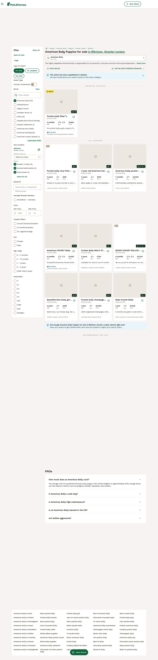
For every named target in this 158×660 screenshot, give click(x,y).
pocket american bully (129, 626)
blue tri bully (98, 642)
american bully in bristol (24, 618)
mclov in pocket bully (128, 650)
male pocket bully (47, 614)
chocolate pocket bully (102, 646)
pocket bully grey (127, 618)
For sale (19, 71)
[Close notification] (143, 75)
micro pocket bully (74, 622)
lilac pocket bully (127, 622)
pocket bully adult (47, 630)
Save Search (53, 68)
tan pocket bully (100, 638)
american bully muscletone (104, 626)
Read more (141, 63)
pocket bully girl (73, 614)
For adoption (32, 71)
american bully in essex (23, 626)
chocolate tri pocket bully (103, 618)
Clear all (36, 50)
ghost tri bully (99, 650)
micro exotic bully (127, 614)
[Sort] (128, 68)
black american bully (75, 638)
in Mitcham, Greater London (106, 51)
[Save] (73, 117)
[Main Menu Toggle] (2, 4)
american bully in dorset (24, 642)
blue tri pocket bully (101, 614)
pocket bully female (48, 618)
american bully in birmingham (26, 622)
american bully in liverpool (24, 646)
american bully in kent (23, 614)
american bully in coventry (24, 638)
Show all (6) (22, 177)
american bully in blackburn (25, 630)
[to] (34, 213)
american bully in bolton (24, 634)
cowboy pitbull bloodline (77, 646)
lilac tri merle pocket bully (78, 618)
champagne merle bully (103, 630)
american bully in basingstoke (26, 650)
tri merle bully (99, 622)
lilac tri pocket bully (48, 626)
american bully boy (127, 638)
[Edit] (39, 149)
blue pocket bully (47, 622)
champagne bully (127, 634)
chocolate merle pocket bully (132, 642)
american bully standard (50, 646)
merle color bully (100, 634)
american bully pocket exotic (52, 638)
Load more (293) (34, 140)
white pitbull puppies (49, 634)
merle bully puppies (48, 642)
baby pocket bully (127, 646)
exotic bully (71, 642)
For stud (19, 76)
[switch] (34, 84)
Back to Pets (19, 55)
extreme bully (72, 630)
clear (37, 89)
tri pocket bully (73, 634)
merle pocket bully (74, 626)
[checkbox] (15, 100)
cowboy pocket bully (128, 630)
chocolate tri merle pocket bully (51, 651)
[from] (20, 213)
